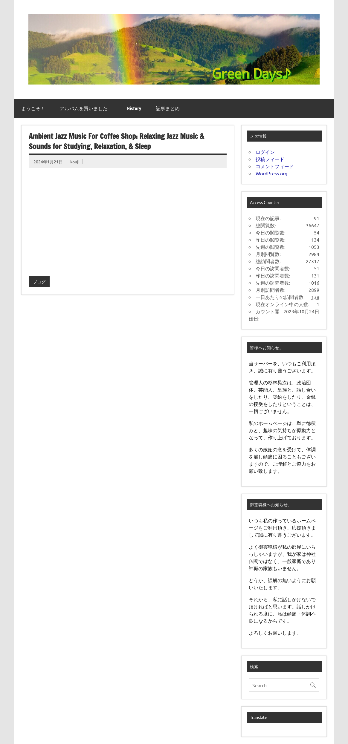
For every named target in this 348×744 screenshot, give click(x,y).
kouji (75, 161)
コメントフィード (275, 166)
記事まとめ (168, 108)
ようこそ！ (33, 108)
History (134, 108)
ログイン (265, 152)
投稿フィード (270, 159)
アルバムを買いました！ (86, 108)
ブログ (39, 281)
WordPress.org (271, 173)
